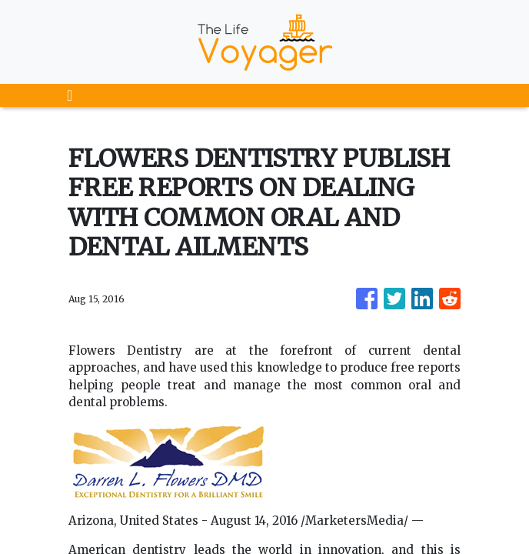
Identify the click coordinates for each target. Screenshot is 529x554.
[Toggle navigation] (69, 95)
